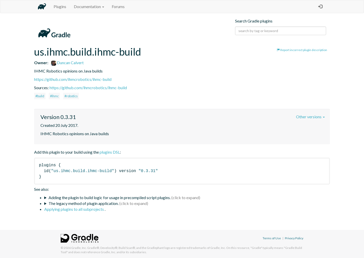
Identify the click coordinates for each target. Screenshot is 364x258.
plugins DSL (110, 152)
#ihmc (54, 96)
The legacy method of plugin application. (84, 203)
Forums (118, 6)
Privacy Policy (294, 238)
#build (39, 96)
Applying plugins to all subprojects (74, 209)
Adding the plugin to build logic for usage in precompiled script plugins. (110, 197)
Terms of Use (272, 238)
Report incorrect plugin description (302, 50)
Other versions (310, 116)
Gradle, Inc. (79, 248)
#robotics (71, 96)
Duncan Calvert (67, 62)
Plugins (60, 6)
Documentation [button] (89, 6)
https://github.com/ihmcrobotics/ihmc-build (72, 79)
